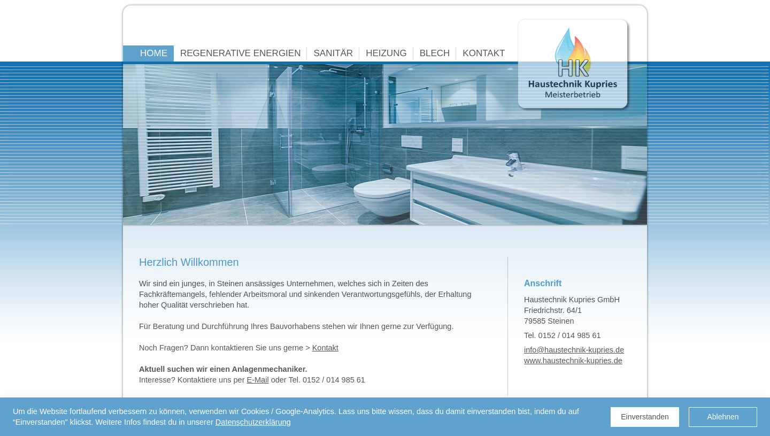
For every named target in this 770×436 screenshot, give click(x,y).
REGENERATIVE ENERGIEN (240, 53)
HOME (153, 53)
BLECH (435, 53)
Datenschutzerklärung (253, 422)
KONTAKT (484, 53)
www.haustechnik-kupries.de (573, 360)
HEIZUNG (386, 53)
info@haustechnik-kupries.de (574, 350)
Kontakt (325, 347)
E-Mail (258, 380)
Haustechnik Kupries (574, 65)
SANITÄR (333, 53)
